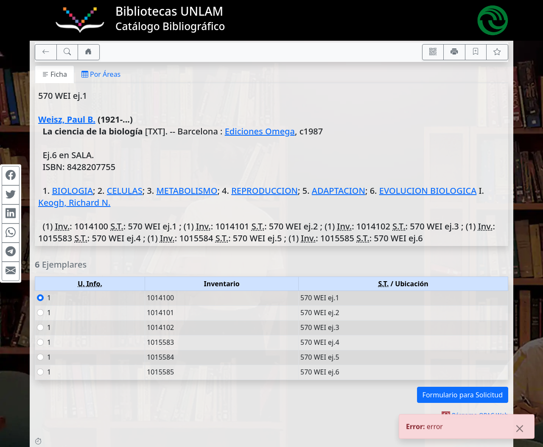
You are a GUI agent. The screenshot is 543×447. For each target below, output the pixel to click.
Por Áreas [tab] (100, 74)
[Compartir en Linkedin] (11, 214)
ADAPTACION (338, 190)
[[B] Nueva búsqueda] (67, 52)
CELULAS (125, 190)
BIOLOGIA (72, 190)
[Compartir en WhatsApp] (11, 233)
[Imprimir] (454, 52)
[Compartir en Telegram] (11, 252)
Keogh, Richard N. (74, 202)
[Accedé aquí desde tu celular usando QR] (433, 52)
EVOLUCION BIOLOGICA (428, 190)
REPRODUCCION (264, 190)
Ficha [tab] (54, 74)
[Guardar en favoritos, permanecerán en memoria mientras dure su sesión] (476, 52)
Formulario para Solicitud (463, 395)
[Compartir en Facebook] (11, 176)
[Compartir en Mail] (11, 271)
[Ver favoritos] (497, 52)
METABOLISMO (186, 190)
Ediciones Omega (260, 131)
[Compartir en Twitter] (11, 195)
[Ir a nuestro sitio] (89, 52)
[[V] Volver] (46, 52)
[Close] (519, 429)
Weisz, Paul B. (66, 119)
